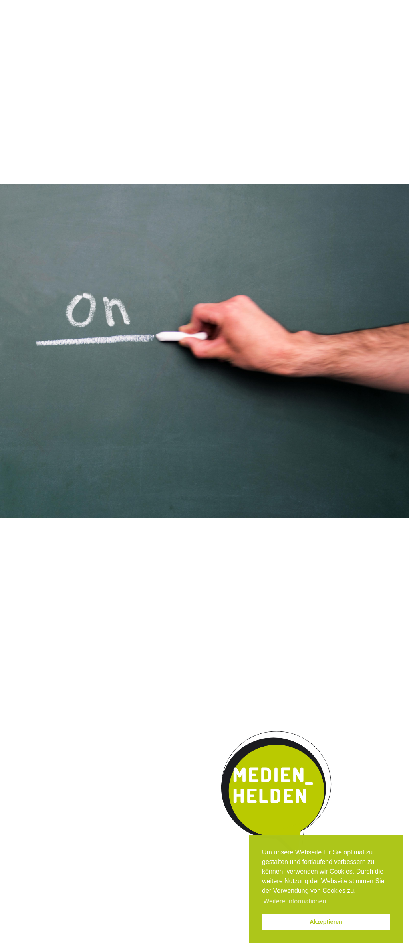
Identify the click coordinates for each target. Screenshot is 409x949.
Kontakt (296, 65)
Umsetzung (190, 65)
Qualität (141, 65)
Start (29, 65)
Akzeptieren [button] (326, 922)
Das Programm (87, 65)
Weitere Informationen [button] (294, 901)
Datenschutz (379, 7)
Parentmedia (347, 65)
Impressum (339, 7)
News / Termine (297, 7)
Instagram (263, 7)
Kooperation (246, 65)
